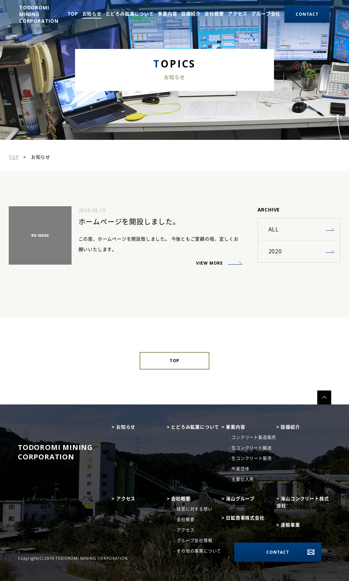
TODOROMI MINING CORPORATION (39, 14)
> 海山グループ (238, 498)
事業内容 (167, 14)
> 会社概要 (179, 498)
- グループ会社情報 (193, 540)
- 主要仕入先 (241, 479)
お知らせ (92, 14)
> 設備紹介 (288, 427)
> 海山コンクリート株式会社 (302, 502)
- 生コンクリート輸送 (250, 448)
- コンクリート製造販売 (252, 437)
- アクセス (184, 530)
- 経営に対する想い (193, 509)
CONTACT (277, 552)
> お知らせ (123, 427)
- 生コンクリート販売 (250, 458)
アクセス (237, 14)
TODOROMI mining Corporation (55, 452)
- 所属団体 (239, 469)
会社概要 (214, 14)
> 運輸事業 (288, 525)
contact (307, 14)
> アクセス (123, 498)
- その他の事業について (198, 551)
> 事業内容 (233, 427)
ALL (273, 229)
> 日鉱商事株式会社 (243, 518)
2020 (275, 251)
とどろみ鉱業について (130, 14)
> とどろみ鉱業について (193, 427)
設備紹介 (190, 14)
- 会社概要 (184, 519)
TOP (73, 14)
